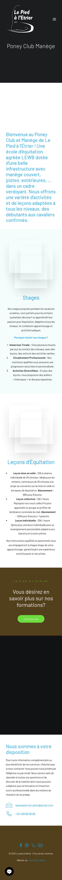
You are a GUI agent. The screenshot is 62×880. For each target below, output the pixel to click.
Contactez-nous (31, 619)
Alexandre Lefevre (36, 860)
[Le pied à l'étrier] (20, 19)
